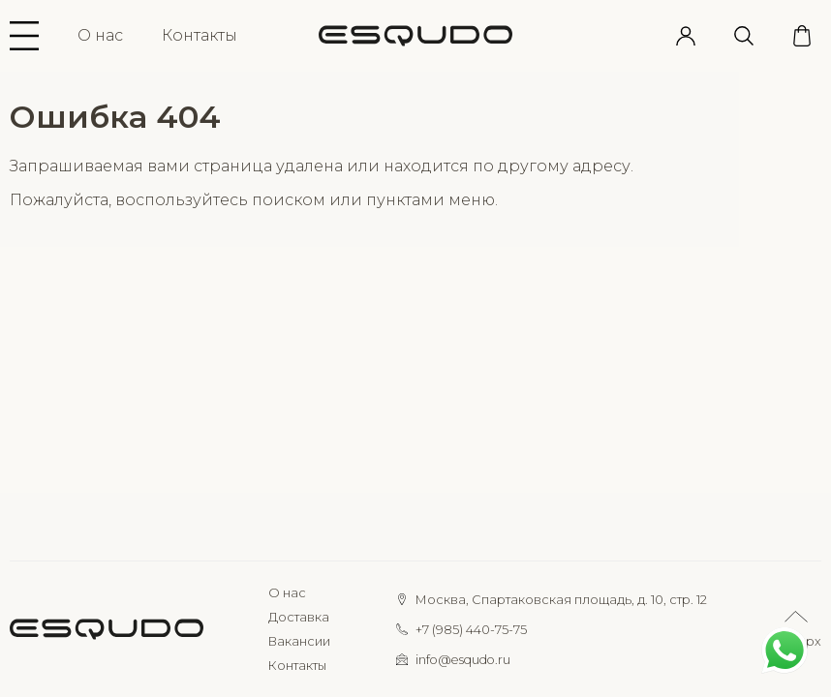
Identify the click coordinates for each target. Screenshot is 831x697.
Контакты (199, 35)
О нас (100, 35)
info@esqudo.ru (463, 659)
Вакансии (299, 641)
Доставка (298, 617)
